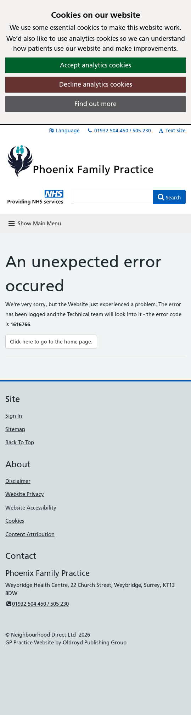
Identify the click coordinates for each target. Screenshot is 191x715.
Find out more (95, 104)
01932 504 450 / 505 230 (118, 130)
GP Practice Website (29, 642)
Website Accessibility (30, 507)
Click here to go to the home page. (51, 342)
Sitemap (15, 429)
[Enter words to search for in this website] (112, 197)
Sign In (13, 415)
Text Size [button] (172, 130)
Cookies (14, 520)
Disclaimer (17, 481)
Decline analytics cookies (95, 84)
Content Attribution (30, 534)
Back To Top (19, 442)
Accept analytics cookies (95, 65)
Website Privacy (24, 494)
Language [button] (64, 130)
